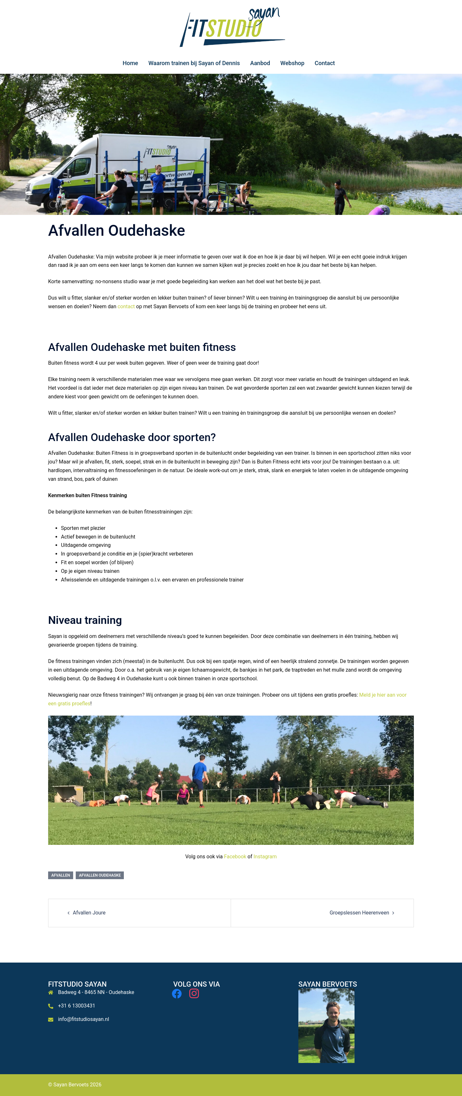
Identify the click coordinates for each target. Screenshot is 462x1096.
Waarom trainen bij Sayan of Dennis (194, 63)
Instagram (265, 857)
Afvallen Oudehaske (100, 875)
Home (130, 63)
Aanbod (260, 63)
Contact (325, 63)
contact (126, 306)
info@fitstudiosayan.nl (83, 1019)
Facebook (235, 857)
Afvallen (60, 875)
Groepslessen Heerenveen (359, 913)
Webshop (292, 63)
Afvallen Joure (89, 913)
